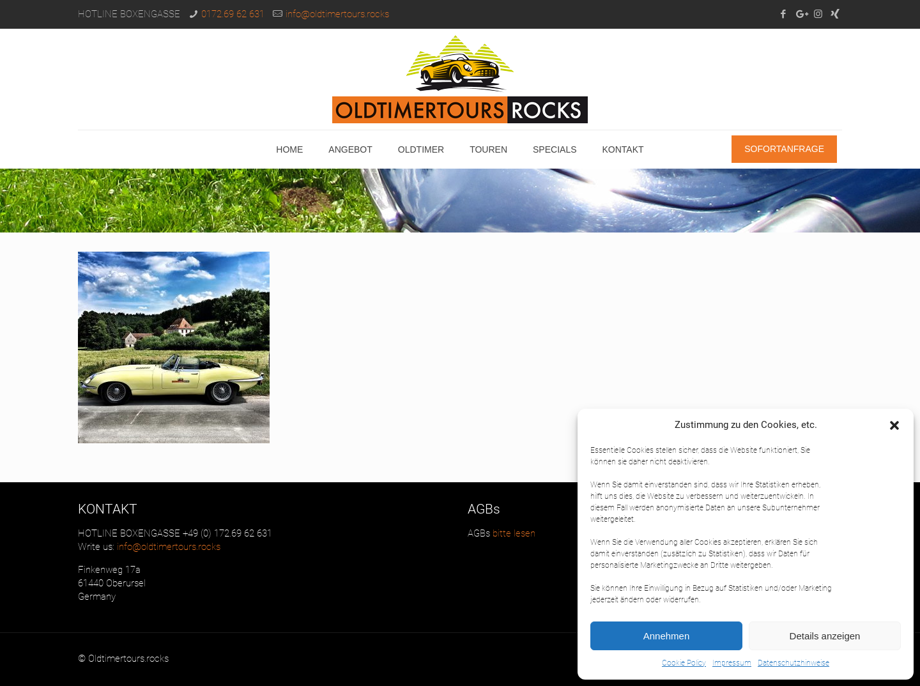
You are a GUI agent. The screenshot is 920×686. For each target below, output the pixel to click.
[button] (894, 425)
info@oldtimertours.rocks (337, 14)
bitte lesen (512, 533)
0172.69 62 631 (232, 14)
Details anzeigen (825, 635)
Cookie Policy (684, 663)
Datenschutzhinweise (793, 663)
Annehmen (666, 635)
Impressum (731, 663)
